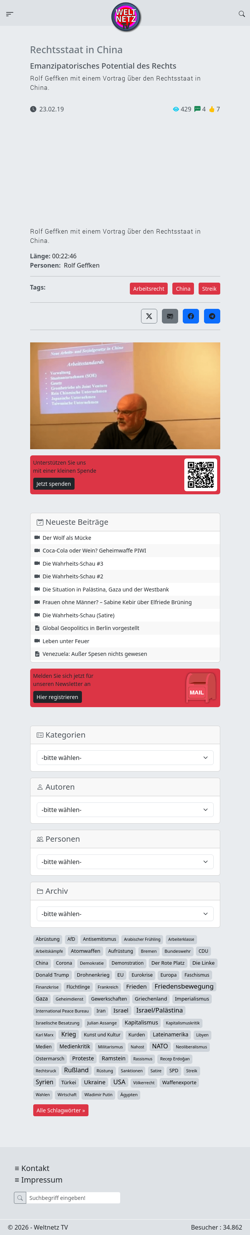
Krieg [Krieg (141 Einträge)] (68, 1034)
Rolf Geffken (82, 265)
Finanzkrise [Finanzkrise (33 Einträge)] (47, 987)
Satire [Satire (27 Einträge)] (156, 1070)
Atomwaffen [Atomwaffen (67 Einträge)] (85, 950)
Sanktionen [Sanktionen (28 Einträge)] (132, 1070)
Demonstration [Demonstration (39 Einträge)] (128, 963)
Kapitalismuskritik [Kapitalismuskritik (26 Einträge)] (183, 1023)
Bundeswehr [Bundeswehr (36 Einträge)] (178, 951)
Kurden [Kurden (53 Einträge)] (136, 1034)
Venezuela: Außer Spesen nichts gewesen (95, 653)
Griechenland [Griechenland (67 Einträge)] (151, 998)
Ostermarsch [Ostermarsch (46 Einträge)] (50, 1058)
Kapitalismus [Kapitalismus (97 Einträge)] (141, 1022)
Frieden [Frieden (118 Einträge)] (136, 986)
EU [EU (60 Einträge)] (120, 974)
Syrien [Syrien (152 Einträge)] (45, 1082)
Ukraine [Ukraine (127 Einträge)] (94, 1082)
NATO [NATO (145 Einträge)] (160, 1046)
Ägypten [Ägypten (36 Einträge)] (129, 1094)
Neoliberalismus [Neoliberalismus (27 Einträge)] (191, 1047)
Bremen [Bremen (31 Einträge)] (149, 951)
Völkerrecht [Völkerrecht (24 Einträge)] (144, 1082)
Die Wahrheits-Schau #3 (73, 563)
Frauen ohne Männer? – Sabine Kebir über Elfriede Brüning (117, 602)
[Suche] (73, 1198)
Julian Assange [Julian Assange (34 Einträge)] (102, 1023)
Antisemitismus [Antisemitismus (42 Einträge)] (99, 939)
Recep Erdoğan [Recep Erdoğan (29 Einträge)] (175, 1058)
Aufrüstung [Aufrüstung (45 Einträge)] (120, 951)
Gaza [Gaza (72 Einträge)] (42, 998)
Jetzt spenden (54, 483)
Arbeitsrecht (148, 288)
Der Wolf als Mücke (67, 537)
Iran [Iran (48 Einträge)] (101, 1011)
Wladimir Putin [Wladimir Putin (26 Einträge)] (98, 1094)
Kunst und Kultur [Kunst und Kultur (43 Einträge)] (102, 1034)
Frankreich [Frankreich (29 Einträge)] (108, 987)
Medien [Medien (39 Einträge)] (44, 1047)
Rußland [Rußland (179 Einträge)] (76, 1070)
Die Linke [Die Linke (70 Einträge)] (203, 962)
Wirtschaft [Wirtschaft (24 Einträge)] (67, 1094)
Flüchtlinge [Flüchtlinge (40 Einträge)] (78, 987)
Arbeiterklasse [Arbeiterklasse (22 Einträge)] (181, 939)
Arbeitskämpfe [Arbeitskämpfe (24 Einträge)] (49, 951)
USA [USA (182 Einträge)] (119, 1082)
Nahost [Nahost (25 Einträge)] (137, 1047)
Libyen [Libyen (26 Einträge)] (202, 1035)
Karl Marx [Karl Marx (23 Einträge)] (45, 1035)
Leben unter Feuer (66, 641)
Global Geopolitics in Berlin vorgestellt (91, 628)
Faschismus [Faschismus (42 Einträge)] (196, 975)
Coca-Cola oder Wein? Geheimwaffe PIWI (94, 550)
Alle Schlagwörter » (61, 1110)
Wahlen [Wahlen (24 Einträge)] (43, 1094)
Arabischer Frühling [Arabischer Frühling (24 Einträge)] (142, 939)
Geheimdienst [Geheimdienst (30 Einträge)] (69, 999)
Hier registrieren (57, 697)
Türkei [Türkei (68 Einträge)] (69, 1082)
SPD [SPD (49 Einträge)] (173, 1070)
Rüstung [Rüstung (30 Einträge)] (105, 1070)
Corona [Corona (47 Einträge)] (64, 963)
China (183, 288)
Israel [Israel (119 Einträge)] (121, 1010)
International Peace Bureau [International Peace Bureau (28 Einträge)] (62, 1011)
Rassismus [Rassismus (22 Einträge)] (142, 1058)
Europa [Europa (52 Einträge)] (168, 975)
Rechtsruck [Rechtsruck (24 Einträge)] (46, 1070)
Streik (209, 288)
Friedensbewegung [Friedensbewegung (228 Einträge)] (184, 986)
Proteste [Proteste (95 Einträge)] (83, 1058)
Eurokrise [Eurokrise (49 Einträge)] (142, 975)
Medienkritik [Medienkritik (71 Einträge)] (75, 1046)
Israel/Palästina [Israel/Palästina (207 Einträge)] (159, 1010)
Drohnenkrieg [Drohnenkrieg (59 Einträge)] (93, 974)
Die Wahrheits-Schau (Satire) (78, 615)
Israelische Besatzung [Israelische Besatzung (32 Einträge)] (58, 1023)
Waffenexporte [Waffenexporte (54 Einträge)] (179, 1082)
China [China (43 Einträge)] (42, 963)
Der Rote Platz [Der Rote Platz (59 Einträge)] (168, 962)
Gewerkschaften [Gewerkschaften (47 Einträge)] (109, 999)
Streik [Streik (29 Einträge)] (191, 1070)
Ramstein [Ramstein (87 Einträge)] (114, 1058)
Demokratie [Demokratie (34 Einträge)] (92, 963)
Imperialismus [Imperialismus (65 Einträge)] (192, 998)
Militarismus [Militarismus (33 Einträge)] (110, 1047)
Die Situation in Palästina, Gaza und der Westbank (106, 589)
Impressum (42, 1179)
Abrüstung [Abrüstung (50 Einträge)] (48, 939)
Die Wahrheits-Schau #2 (73, 576)
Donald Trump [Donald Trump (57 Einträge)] (52, 974)
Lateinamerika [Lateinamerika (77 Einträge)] (170, 1034)
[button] (149, 316)
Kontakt (35, 1168)
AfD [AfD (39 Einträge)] (71, 939)
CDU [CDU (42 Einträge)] (203, 951)
